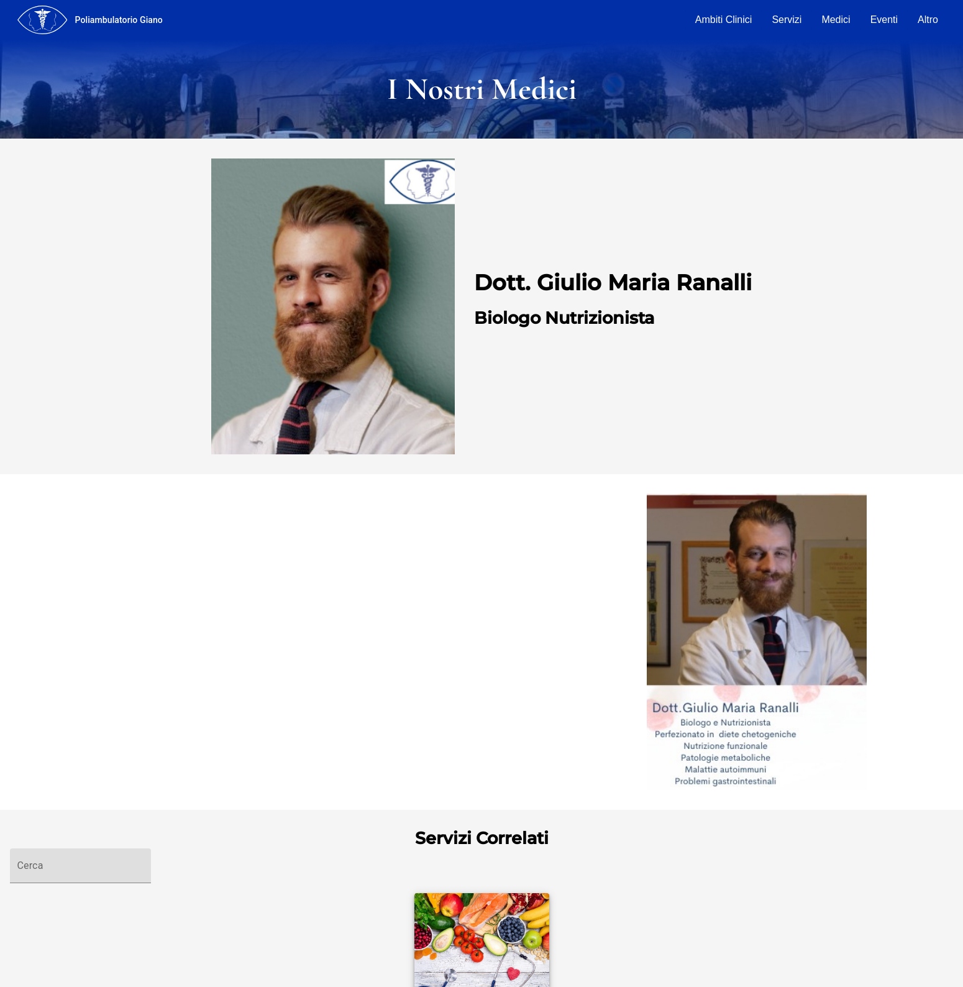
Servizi (786, 19)
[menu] (42, 20)
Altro (928, 19)
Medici (835, 19)
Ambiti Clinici (723, 19)
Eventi (884, 19)
